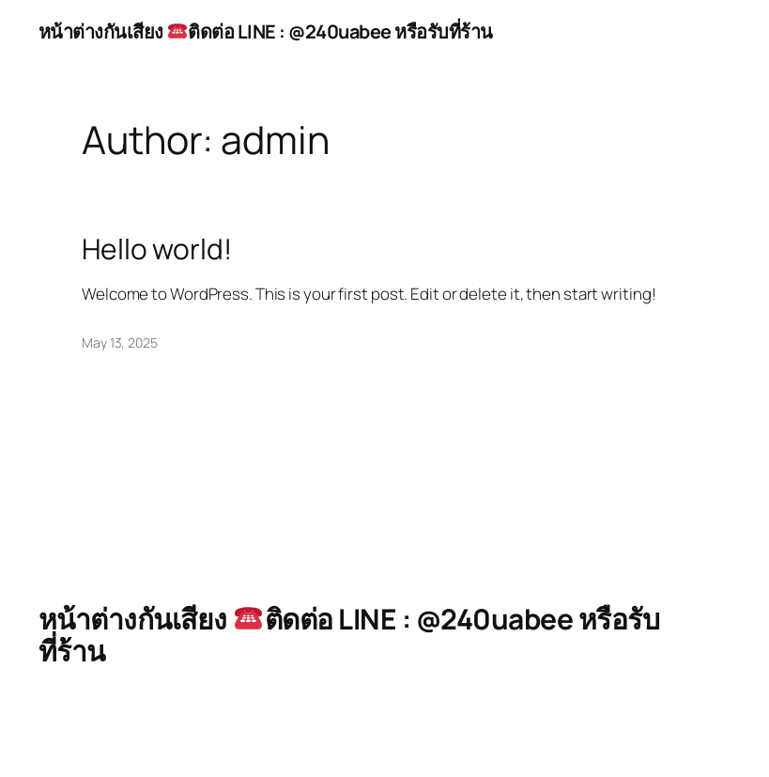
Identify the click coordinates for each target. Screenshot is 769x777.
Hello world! (157, 249)
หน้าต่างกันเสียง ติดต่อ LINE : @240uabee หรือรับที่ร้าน (265, 31)
